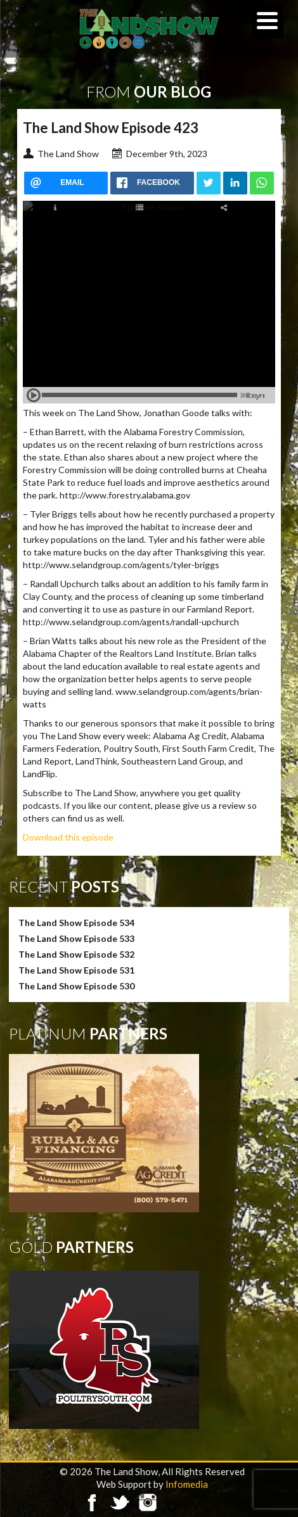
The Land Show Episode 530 (76, 986)
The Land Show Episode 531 (76, 970)
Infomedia (186, 1484)
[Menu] (267, 22)
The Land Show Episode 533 (76, 938)
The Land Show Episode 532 (76, 954)
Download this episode (68, 837)
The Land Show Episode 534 (76, 922)
